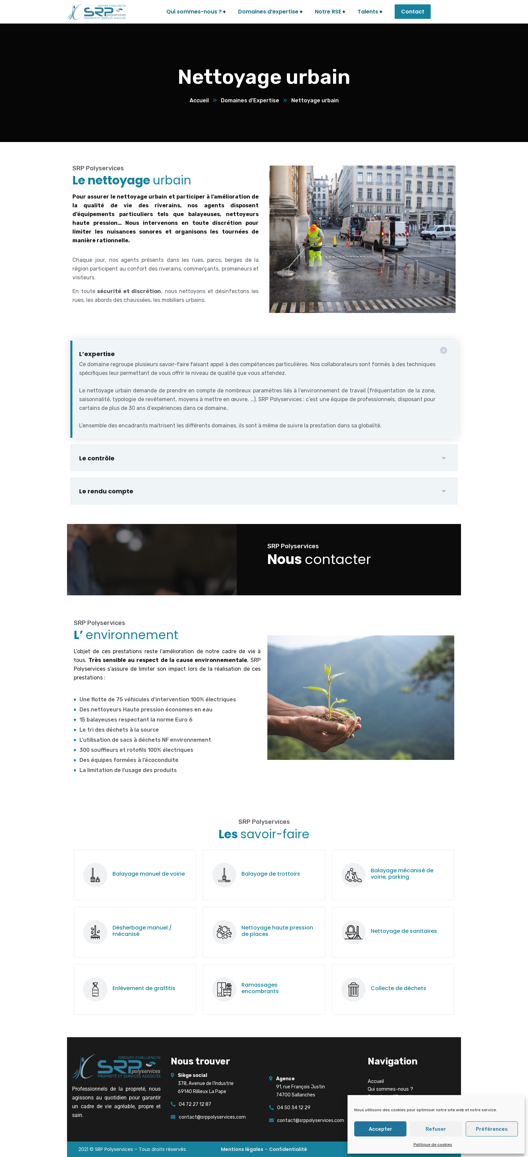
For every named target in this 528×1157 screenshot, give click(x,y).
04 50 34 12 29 (293, 1108)
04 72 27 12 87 (195, 1104)
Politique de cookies (433, 1144)
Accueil (199, 100)
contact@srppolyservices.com (212, 1117)
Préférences (492, 1129)
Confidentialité (288, 1149)
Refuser (436, 1129)
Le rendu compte (106, 491)
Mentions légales (242, 1149)
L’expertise (97, 354)
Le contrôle (96, 458)
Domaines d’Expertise (250, 100)
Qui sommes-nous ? (390, 1089)
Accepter (380, 1129)
